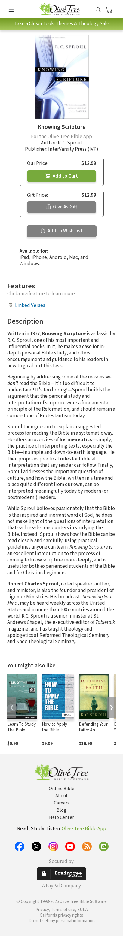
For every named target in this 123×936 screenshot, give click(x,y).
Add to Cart (61, 176)
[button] (98, 10)
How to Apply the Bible (54, 727)
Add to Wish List (61, 231)
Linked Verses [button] (30, 305)
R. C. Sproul (70, 143)
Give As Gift (61, 207)
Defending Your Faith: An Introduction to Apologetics (93, 733)
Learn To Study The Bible (21, 727)
